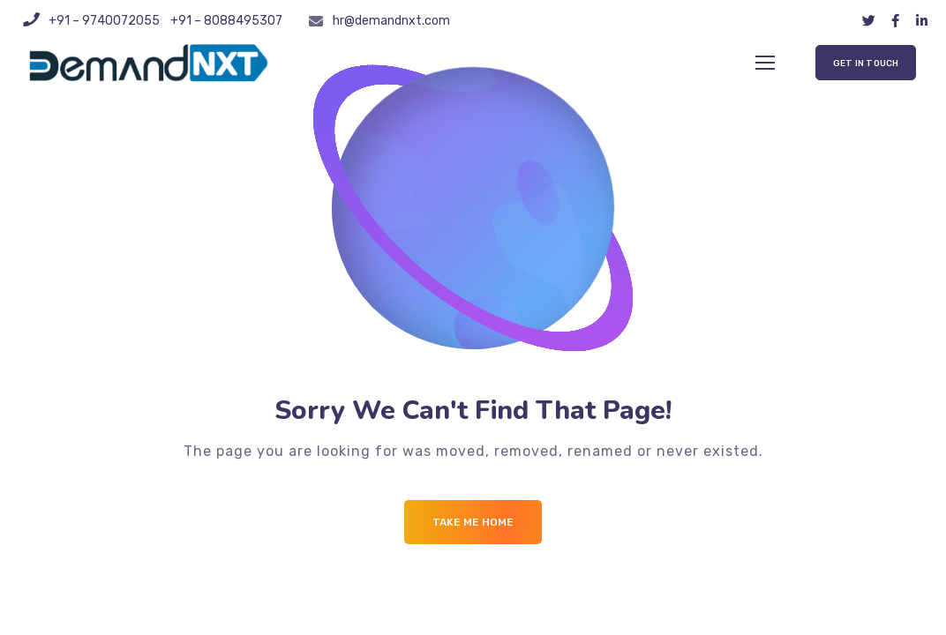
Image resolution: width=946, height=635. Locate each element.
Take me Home (473, 522)
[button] (865, 62)
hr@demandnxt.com (391, 20)
